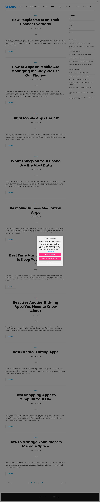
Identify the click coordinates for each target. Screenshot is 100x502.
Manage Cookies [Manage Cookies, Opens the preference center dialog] (50, 262)
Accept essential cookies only (50, 258)
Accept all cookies (50, 254)
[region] (50, 251)
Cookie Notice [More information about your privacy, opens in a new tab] (50, 251)
